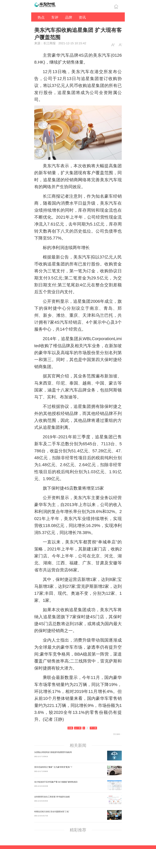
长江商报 (49, 43)
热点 (41, 17)
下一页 (93, 728)
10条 (70, 728)
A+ (113, 45)
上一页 (78, 728)
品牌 (68, 17)
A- (120, 45)
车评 (54, 17)
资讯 (82, 17)
